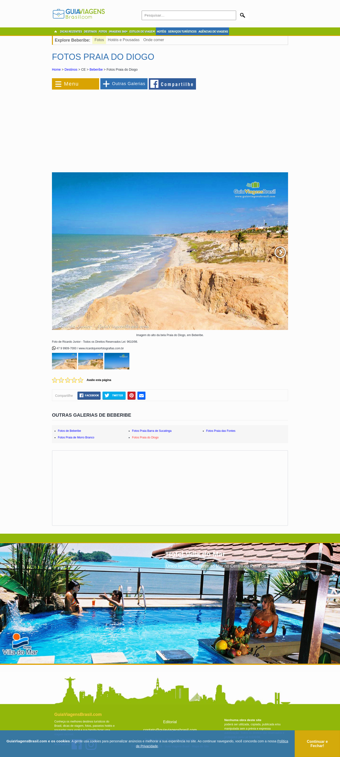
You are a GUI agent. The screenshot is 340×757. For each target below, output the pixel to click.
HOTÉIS (161, 32)
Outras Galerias (128, 83)
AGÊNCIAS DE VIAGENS (213, 32)
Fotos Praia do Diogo (145, 437)
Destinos (70, 69)
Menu (71, 84)
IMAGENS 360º (118, 32)
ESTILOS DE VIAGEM (142, 32)
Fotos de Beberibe (69, 431)
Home (56, 69)
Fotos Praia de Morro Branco (76, 437)
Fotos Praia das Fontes (220, 431)
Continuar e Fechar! (317, 744)
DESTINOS (90, 32)
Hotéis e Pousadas (124, 40)
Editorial (170, 722)
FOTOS (103, 32)
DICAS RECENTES (71, 32)
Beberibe (96, 69)
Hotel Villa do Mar (195, 554)
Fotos (99, 40)
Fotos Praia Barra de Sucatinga (151, 431)
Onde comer (153, 40)
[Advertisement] (103, 128)
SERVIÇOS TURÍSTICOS (182, 32)
